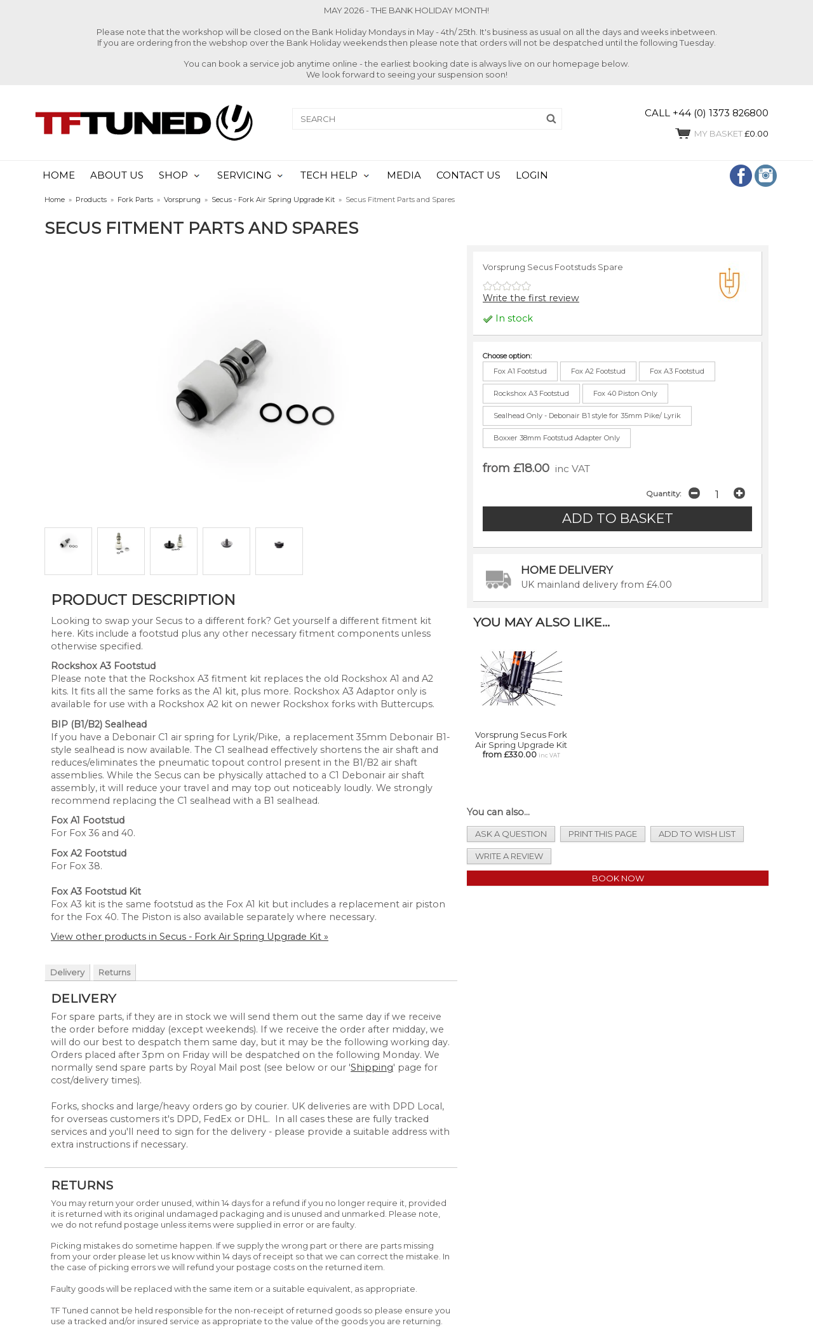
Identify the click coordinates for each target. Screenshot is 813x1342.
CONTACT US (468, 175)
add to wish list (697, 834)
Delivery (67, 972)
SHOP (173, 175)
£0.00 (721, 133)
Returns (114, 972)
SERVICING (244, 175)
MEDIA (404, 175)
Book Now (618, 878)
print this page (602, 834)
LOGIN (532, 175)
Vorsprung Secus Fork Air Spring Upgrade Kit (521, 739)
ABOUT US (117, 175)
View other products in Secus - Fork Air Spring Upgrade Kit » (189, 936)
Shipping (372, 1067)
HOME (59, 175)
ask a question (511, 834)
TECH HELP (329, 175)
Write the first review (531, 298)
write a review (509, 856)
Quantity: (663, 493)
